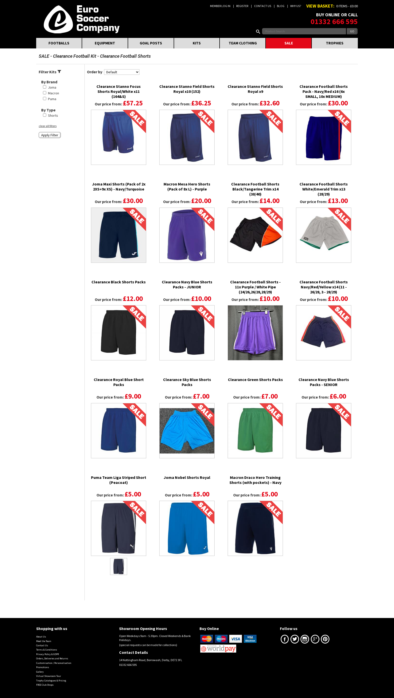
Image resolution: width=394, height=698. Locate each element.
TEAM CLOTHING (243, 43)
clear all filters (48, 126)
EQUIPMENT (105, 43)
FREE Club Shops (45, 684)
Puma (52, 99)
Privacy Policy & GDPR (47, 654)
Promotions (42, 667)
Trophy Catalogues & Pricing (51, 680)
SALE (288, 43)
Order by (94, 71)
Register (242, 6)
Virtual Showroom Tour (48, 676)
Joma (52, 87)
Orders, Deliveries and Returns (52, 658)
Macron (53, 93)
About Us (41, 636)
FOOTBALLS (58, 43)
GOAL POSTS (151, 43)
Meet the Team (43, 641)
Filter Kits (50, 71)
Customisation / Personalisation (53, 663)
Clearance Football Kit (74, 56)
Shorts (53, 115)
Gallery (40, 671)
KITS (197, 43)
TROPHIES (334, 43)
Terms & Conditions (46, 649)
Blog (280, 6)
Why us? (295, 6)
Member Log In (220, 6)
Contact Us (262, 6)
